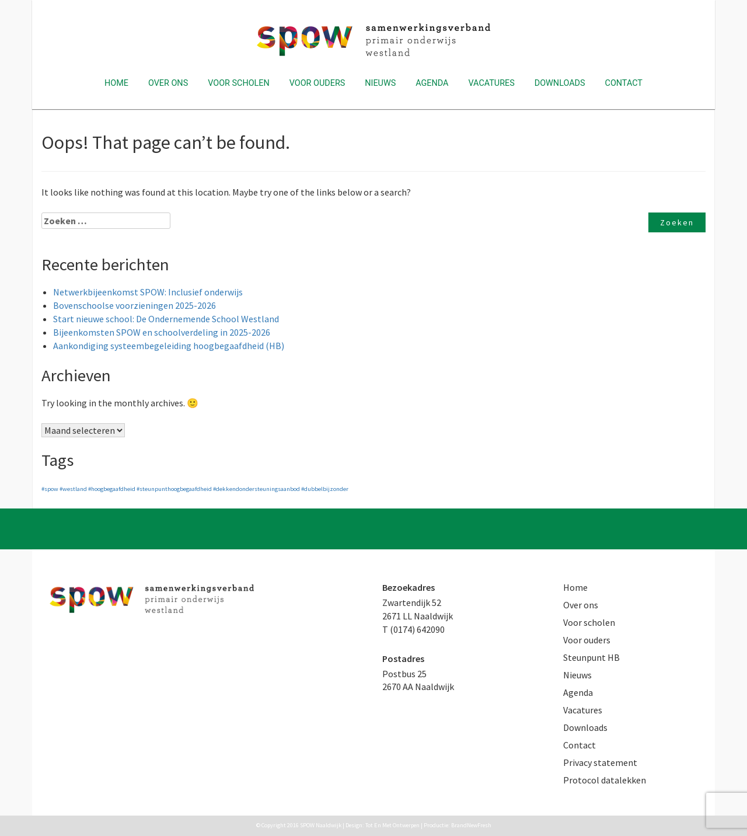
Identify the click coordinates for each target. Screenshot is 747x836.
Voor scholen (239, 83)
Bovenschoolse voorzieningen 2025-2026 (134, 305)
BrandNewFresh (471, 825)
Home (116, 83)
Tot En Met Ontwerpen (392, 825)
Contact (624, 83)
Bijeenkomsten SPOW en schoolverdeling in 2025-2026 (161, 332)
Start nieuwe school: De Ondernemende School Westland (166, 319)
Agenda (432, 83)
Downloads (560, 83)
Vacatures (491, 83)
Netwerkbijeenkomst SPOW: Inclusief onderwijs (148, 292)
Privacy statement (600, 762)
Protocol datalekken (604, 780)
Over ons (168, 83)
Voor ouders (317, 83)
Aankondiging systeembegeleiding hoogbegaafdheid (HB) (168, 345)
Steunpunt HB (591, 657)
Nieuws (380, 83)
